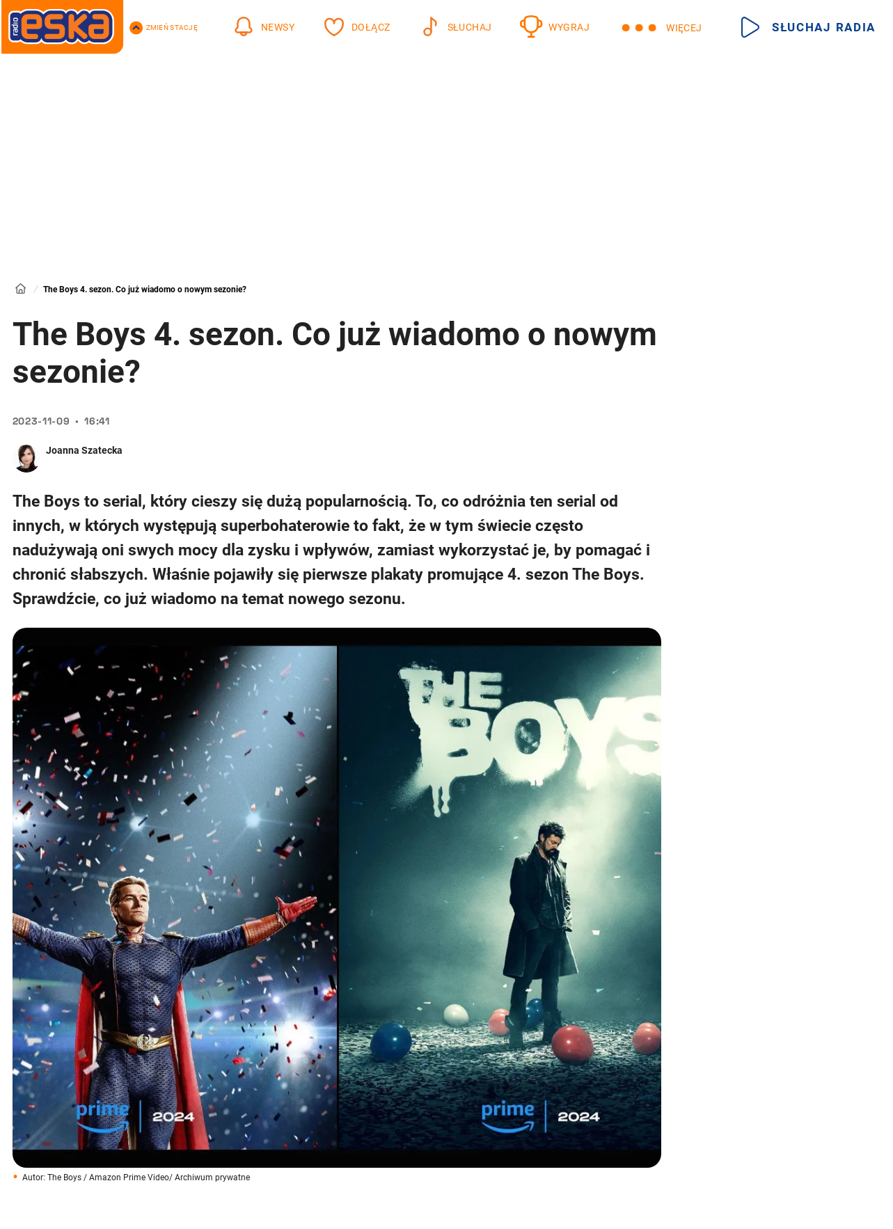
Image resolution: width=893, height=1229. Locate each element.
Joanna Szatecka (84, 450)
